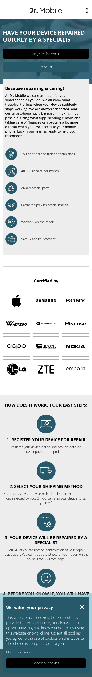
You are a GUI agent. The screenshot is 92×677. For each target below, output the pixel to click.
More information (19, 652)
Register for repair (46, 53)
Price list (46, 67)
